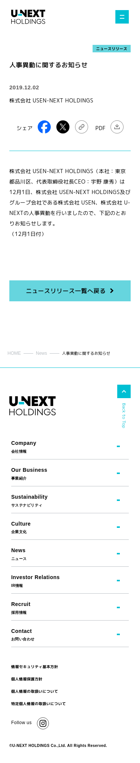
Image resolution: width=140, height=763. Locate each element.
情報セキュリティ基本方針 (34, 666)
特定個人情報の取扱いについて (38, 703)
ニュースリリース (111, 48)
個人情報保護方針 (27, 679)
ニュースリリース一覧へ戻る (66, 291)
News (41, 353)
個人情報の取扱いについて (34, 691)
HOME (14, 353)
